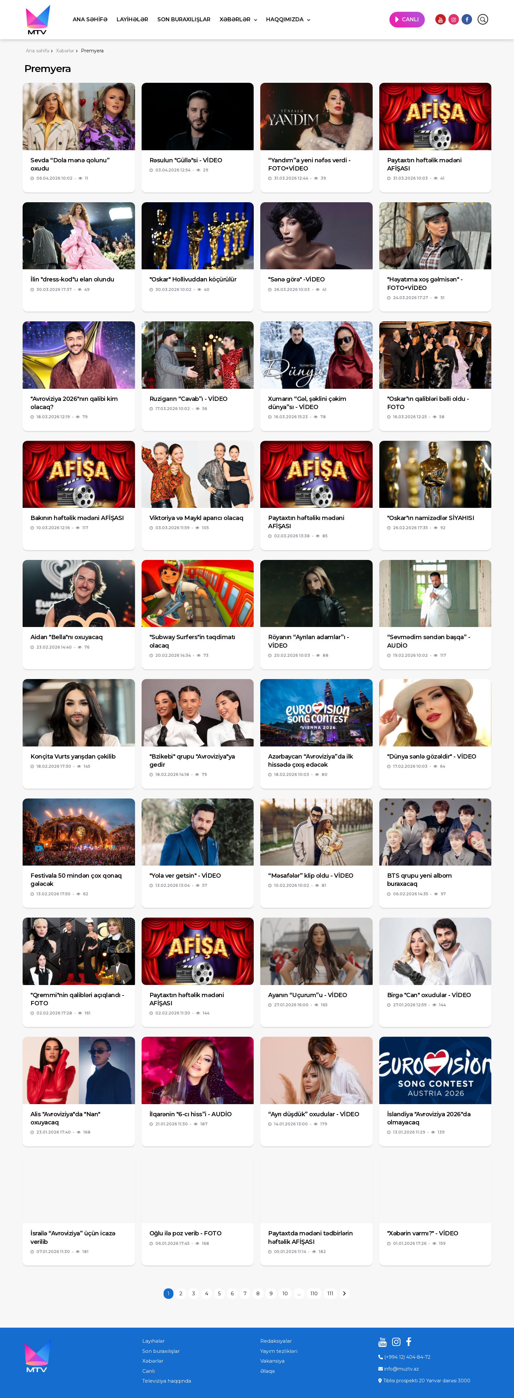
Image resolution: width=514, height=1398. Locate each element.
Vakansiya (272, 1361)
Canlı (148, 1371)
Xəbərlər (236, 19)
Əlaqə (267, 1371)
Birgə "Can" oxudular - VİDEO (429, 995)
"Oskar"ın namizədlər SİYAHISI (430, 518)
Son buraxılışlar (183, 19)
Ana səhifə (90, 19)
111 (330, 1293)
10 (285, 1293)
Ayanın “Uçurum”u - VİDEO (307, 995)
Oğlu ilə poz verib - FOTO (185, 1233)
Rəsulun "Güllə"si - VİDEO (185, 160)
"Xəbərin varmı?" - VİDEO (422, 1233)
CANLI (410, 19)
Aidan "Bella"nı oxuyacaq (66, 637)
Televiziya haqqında (166, 1381)
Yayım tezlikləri (278, 1351)
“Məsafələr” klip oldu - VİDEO (310, 875)
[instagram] (453, 19)
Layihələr (132, 19)
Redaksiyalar (276, 1341)
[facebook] (467, 19)
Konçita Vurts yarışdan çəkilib (72, 756)
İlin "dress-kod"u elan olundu (72, 279)
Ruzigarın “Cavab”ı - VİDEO (188, 399)
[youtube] (440, 19)
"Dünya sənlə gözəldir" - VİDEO (431, 756)
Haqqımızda (285, 19)
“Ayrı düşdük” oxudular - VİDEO (313, 1114)
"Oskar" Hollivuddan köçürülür (193, 279)
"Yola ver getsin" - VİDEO (185, 875)
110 (314, 1293)
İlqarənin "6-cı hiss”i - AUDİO (190, 1114)
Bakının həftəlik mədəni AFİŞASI (77, 518)
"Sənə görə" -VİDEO (296, 279)
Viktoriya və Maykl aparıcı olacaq (196, 518)
